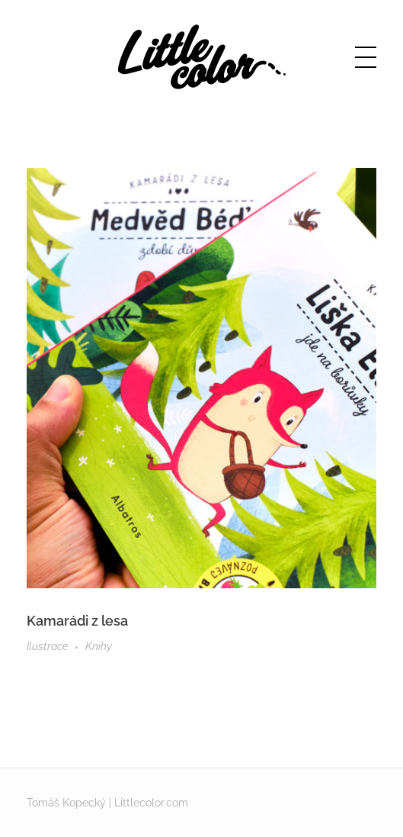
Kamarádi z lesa (77, 621)
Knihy (98, 646)
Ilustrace (47, 646)
